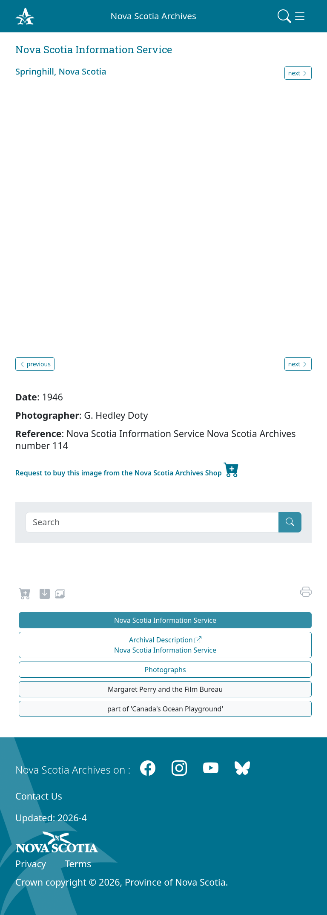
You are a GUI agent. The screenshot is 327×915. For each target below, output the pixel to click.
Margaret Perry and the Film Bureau (165, 689)
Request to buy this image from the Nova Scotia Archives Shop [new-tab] (127, 469)
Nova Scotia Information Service (165, 620)
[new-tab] (45, 595)
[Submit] (289, 522)
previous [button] (35, 364)
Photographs (165, 669)
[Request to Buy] (25, 595)
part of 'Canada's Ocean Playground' (165, 709)
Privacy (30, 863)
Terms (78, 863)
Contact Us (38, 796)
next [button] (298, 73)
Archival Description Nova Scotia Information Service (165, 645)
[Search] (152, 522)
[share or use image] (60, 595)
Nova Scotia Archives (153, 16)
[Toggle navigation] (292, 16)
